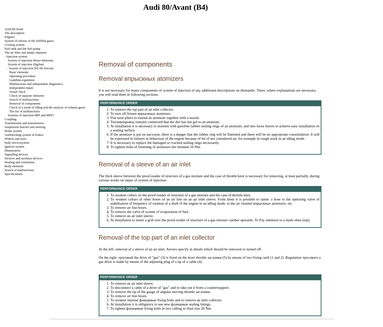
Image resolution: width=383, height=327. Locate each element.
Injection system (16, 56)
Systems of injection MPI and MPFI (31, 115)
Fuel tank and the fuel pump (22, 48)
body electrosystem (17, 142)
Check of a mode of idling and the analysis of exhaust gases (47, 107)
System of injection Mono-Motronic (31, 60)
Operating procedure (22, 76)
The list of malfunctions (24, 111)
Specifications (14, 174)
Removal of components (24, 103)
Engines (10, 37)
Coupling (10, 119)
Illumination (12, 150)
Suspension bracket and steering (25, 127)
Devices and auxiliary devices (24, 158)
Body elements (14, 166)
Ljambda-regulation (21, 80)
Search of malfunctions (24, 99)
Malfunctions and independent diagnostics (36, 84)
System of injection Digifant (26, 64)
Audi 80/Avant (14, 29)
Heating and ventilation (19, 162)
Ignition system (14, 146)
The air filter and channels (25, 52)
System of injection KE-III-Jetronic (31, 68)
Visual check (17, 91)
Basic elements (18, 72)
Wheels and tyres (16, 138)
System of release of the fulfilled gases (29, 41)
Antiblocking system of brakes (24, 135)
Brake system (13, 131)
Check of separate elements (26, 95)
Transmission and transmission (24, 123)
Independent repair (21, 88)
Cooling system (14, 45)
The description (14, 33)
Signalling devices (16, 154)
